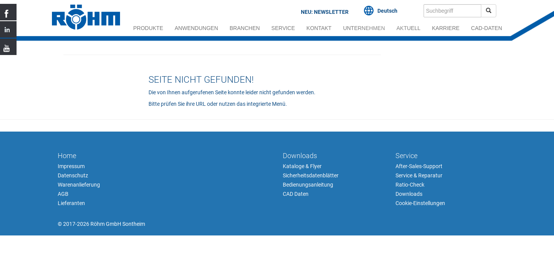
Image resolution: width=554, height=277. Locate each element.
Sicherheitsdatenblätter (311, 175)
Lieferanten (71, 203)
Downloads (300, 156)
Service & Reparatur (418, 175)
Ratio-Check (409, 185)
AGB (63, 194)
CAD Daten (296, 194)
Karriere (446, 28)
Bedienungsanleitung (308, 185)
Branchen (245, 28)
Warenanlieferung (79, 185)
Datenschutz (73, 175)
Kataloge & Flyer (302, 166)
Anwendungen (196, 28)
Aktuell (409, 28)
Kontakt (319, 28)
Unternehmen (364, 28)
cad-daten (486, 28)
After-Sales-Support (418, 166)
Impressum (71, 166)
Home (67, 156)
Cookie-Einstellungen (420, 203)
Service (283, 28)
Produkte (148, 28)
